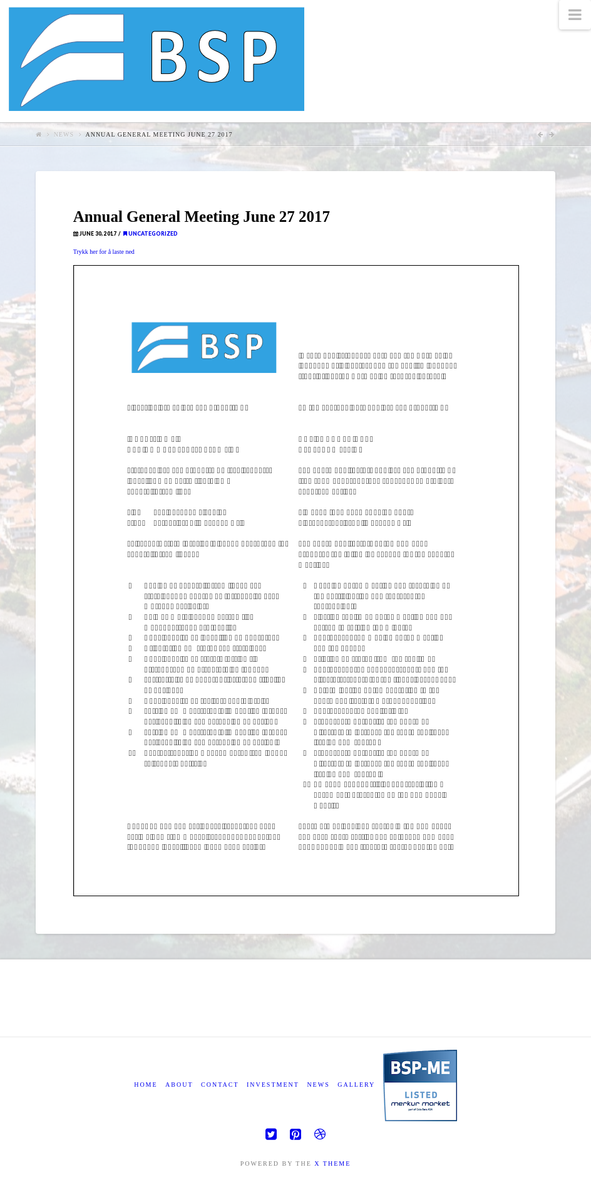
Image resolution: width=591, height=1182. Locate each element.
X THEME (332, 1163)
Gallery (356, 1084)
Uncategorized (150, 234)
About (179, 1084)
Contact (220, 1084)
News (64, 134)
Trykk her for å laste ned (104, 251)
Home (145, 1084)
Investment (273, 1084)
